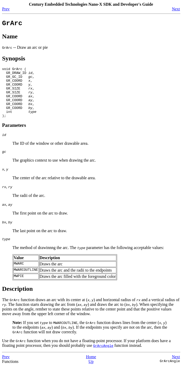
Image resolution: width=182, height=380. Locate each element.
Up (91, 375)
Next (176, 9)
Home (91, 371)
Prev (6, 9)
